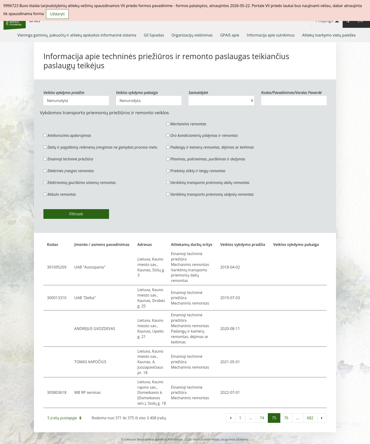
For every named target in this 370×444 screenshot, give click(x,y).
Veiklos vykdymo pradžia (63, 92)
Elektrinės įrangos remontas (68, 170)
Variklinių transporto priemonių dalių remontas (207, 182)
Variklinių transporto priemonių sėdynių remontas (210, 194)
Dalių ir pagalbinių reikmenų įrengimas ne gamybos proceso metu (100, 147)
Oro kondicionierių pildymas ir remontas (202, 135)
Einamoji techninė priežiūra (68, 159)
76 (286, 417)
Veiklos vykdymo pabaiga (137, 92)
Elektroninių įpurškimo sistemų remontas (79, 182)
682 (310, 417)
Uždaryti (57, 13)
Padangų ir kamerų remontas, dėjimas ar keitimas (210, 147)
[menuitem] (77, 35)
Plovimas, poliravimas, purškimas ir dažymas (205, 159)
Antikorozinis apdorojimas (67, 135)
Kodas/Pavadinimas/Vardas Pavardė (291, 92)
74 (262, 417)
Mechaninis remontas (186, 123)
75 (274, 417)
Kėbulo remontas (59, 194)
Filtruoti (76, 213)
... (250, 417)
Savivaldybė (198, 92)
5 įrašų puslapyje (64, 417)
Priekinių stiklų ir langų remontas (196, 170)
